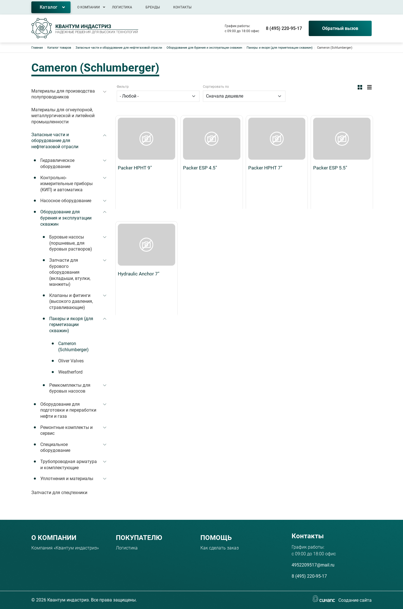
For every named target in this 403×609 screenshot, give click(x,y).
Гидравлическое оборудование (57, 163)
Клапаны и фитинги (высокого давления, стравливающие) (71, 301)
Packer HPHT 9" (135, 126)
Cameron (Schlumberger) (73, 346)
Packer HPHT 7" (265, 126)
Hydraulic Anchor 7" (138, 190)
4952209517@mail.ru (313, 565)
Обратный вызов (340, 28)
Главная (37, 47)
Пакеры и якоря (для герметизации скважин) (280, 47)
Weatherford (70, 372)
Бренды (153, 7)
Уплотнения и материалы (66, 478)
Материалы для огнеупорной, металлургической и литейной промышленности (63, 115)
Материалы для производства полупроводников (63, 94)
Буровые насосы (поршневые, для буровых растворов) (70, 243)
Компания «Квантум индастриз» (65, 548)
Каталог (49, 7)
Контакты (182, 7)
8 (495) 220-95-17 (284, 28)
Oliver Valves (71, 360)
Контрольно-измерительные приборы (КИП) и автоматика (66, 183)
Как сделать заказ (219, 548)
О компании (88, 7)
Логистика (122, 7)
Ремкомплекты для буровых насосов (69, 388)
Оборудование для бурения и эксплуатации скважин (204, 47)
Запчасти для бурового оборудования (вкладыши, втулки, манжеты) (69, 272)
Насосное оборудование (65, 200)
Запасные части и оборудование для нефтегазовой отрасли (119, 47)
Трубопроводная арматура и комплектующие (68, 464)
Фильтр (123, 87)
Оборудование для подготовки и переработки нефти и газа (68, 410)
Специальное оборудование (55, 447)
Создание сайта (355, 601)
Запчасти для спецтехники (59, 492)
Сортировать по (216, 87)
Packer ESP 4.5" (200, 126)
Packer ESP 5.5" (330, 126)
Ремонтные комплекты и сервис (66, 430)
